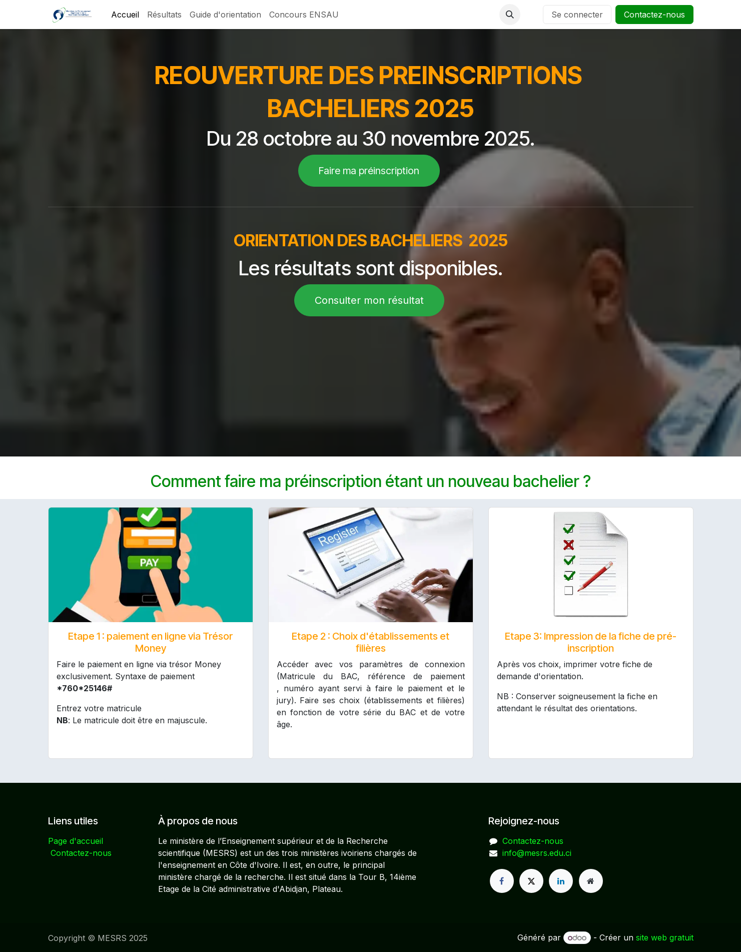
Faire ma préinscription (369, 171)
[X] (531, 881)
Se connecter (577, 15)
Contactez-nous (654, 15)
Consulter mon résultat (369, 300)
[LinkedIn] (561, 881)
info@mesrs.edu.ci (536, 853)
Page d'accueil (75, 841)
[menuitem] (125, 15)
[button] (509, 14)
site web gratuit (664, 937)
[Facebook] (502, 881)
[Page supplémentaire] (591, 881)
